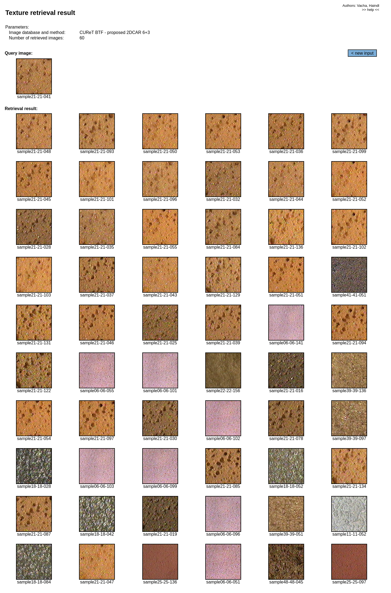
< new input (362, 53)
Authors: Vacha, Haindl (360, 6)
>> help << (370, 10)
